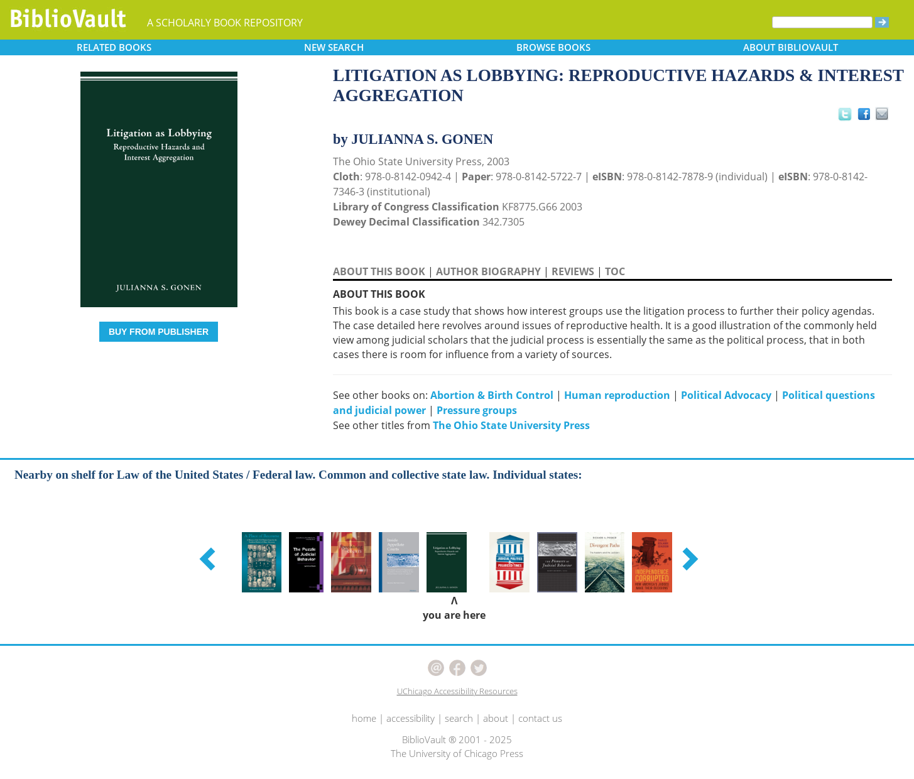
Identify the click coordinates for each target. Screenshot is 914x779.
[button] (209, 558)
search (459, 718)
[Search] (822, 22)
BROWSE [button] (553, 47)
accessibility (410, 718)
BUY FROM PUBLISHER (159, 332)
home (364, 718)
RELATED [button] (114, 47)
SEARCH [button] (334, 47)
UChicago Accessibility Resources (457, 691)
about (495, 718)
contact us (540, 718)
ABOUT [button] (790, 47)
